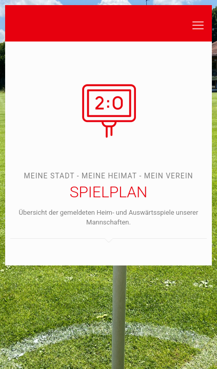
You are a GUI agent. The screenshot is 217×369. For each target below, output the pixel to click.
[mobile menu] (198, 25)
